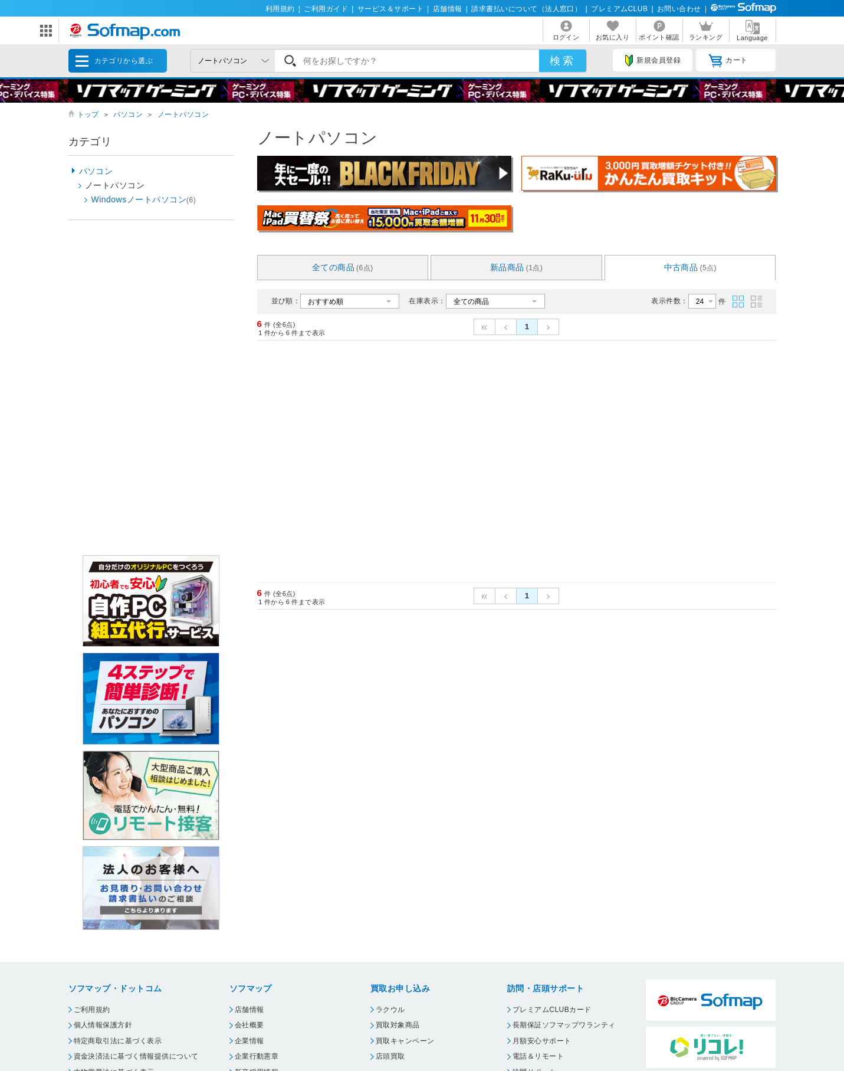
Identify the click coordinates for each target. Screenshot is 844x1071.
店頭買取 (390, 1056)
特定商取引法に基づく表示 (118, 1041)
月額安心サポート (542, 1041)
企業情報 (249, 1041)
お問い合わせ (679, 9)
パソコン (128, 114)
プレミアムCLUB (619, 9)
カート (728, 60)
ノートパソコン (183, 114)
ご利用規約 (92, 1010)
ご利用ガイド (326, 9)
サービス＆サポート (390, 9)
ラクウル (390, 1010)
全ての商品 (342, 267)
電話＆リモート (538, 1056)
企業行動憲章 (257, 1056)
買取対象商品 (398, 1025)
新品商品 (516, 267)
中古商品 (690, 267)
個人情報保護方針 (103, 1025)
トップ (88, 114)
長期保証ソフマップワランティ (564, 1025)
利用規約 (280, 9)
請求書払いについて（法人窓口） (526, 9)
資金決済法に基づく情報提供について (136, 1056)
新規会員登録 (653, 61)
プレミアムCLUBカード (552, 1010)
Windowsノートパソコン (143, 199)
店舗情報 (447, 9)
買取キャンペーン (405, 1041)
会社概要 (249, 1025)
